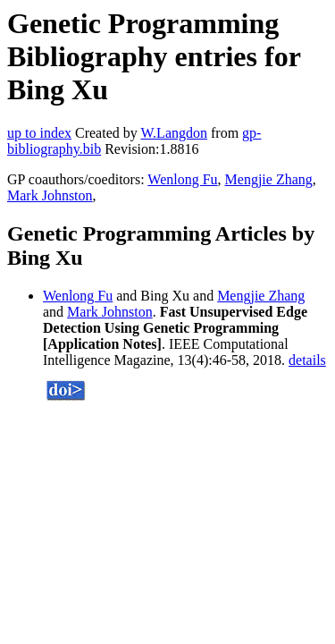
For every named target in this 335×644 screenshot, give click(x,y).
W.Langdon (173, 132)
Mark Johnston (50, 195)
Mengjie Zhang (269, 179)
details (307, 360)
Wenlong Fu (182, 179)
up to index (39, 132)
